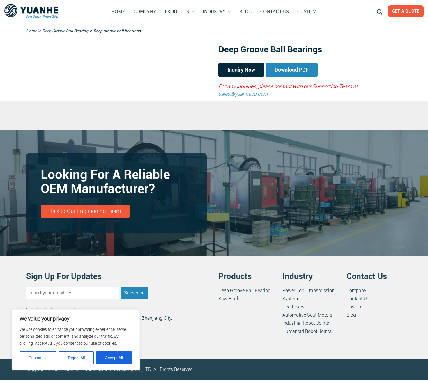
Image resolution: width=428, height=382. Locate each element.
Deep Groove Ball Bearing (244, 292)
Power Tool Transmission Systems (308, 296)
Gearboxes (293, 309)
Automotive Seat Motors (307, 317)
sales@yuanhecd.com (243, 95)
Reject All (76, 358)
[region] (76, 339)
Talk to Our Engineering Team (87, 212)
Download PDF (304, 70)
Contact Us (274, 11)
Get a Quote (403, 12)
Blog (245, 11)
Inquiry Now (245, 70)
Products (178, 11)
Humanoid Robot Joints (306, 333)
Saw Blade (229, 300)
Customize (38, 358)
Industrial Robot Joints (305, 325)
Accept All (114, 358)
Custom (306, 11)
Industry (215, 11)
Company (145, 11)
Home (119, 11)
